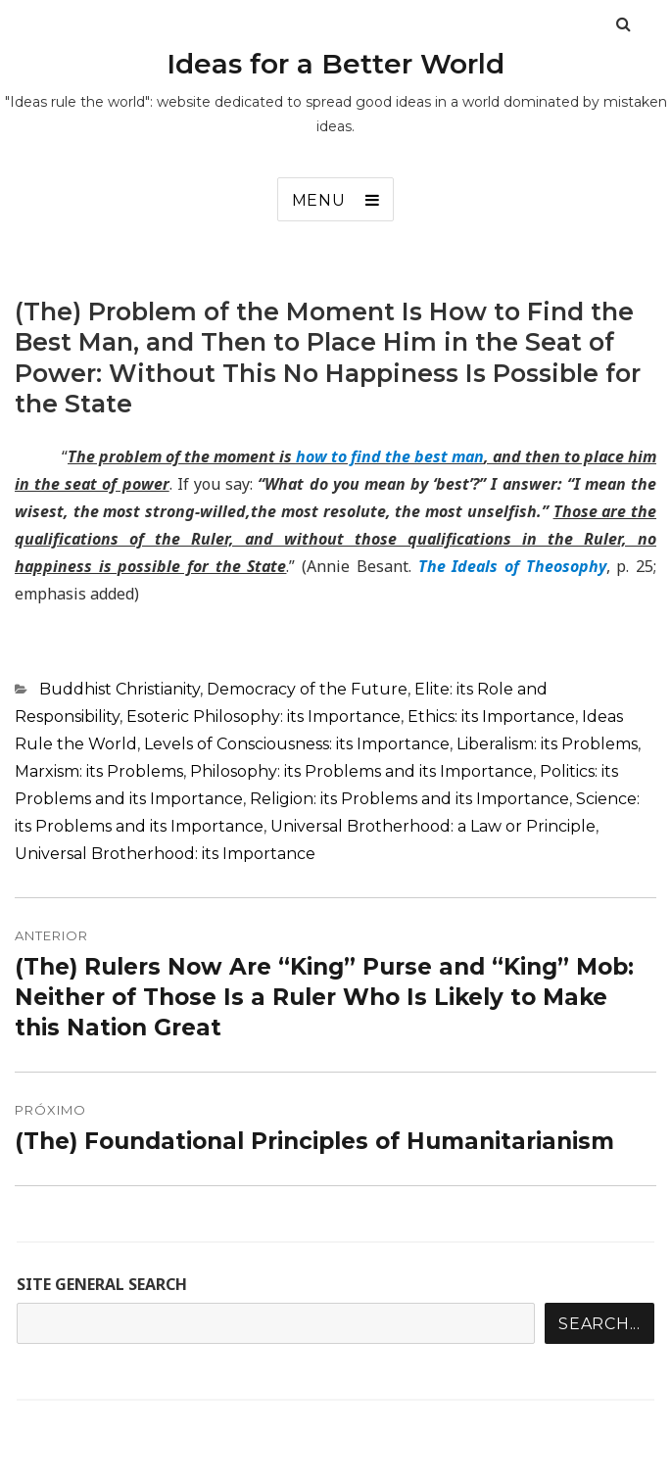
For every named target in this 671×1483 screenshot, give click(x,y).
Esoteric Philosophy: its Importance (263, 716)
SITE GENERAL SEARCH (102, 1284)
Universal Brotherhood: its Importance (165, 853)
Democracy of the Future (307, 689)
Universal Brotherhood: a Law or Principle (433, 826)
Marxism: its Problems (99, 771)
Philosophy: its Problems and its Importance (361, 771)
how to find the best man (390, 456)
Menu (319, 200)
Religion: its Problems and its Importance (409, 798)
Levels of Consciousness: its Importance (297, 744)
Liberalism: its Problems (547, 744)
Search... (599, 1324)
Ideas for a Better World (335, 63)
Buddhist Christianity (119, 689)
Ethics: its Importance (491, 716)
